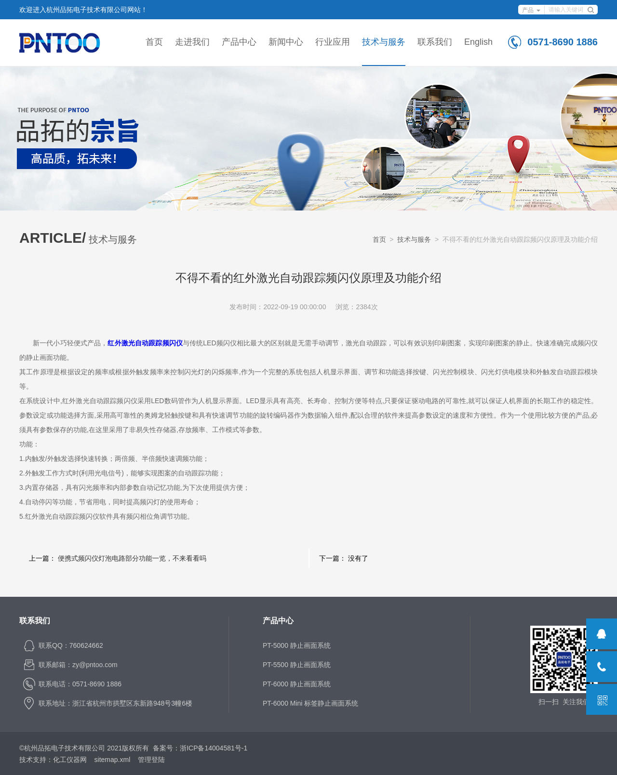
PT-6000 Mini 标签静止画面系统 (310, 703)
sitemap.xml (112, 759)
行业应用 (332, 42)
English (478, 42)
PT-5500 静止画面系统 (297, 665)
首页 (154, 42)
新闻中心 (285, 42)
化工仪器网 (70, 759)
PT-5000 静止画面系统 (297, 645)
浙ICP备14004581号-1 (213, 748)
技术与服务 (383, 42)
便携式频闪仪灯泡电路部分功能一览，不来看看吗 (132, 558)
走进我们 (192, 42)
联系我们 (434, 42)
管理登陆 (151, 759)
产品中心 (239, 42)
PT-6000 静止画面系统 (297, 684)
